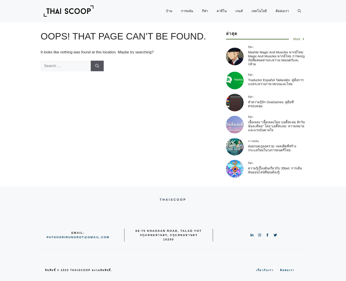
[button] (299, 11)
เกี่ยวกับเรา (265, 270)
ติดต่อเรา (282, 11)
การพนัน (187, 11)
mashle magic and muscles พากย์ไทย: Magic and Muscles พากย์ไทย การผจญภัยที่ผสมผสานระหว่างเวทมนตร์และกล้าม (276, 58)
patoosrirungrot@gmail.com (78, 237)
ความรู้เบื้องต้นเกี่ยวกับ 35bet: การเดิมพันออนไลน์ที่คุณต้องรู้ (275, 170)
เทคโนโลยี (259, 11)
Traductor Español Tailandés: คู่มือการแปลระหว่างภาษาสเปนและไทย (276, 82)
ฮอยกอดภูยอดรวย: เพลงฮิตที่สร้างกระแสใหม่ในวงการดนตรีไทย (272, 148)
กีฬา (205, 11)
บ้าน (169, 11)
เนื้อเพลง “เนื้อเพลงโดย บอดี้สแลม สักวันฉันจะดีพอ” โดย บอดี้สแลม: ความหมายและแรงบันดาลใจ (276, 126)
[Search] (97, 66)
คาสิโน (222, 11)
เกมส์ (239, 11)
